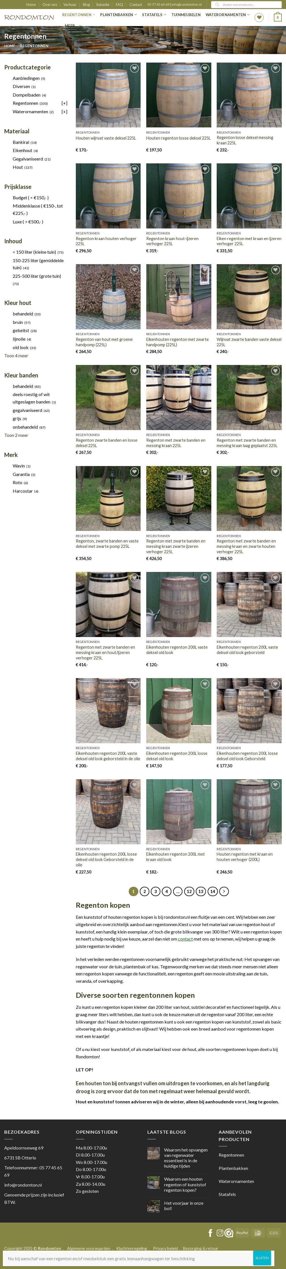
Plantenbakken (118, 14)
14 (212, 891)
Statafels (154, 14)
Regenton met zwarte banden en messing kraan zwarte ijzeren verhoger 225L (175, 546)
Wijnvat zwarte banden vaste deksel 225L (249, 342)
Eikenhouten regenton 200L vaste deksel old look (177, 650)
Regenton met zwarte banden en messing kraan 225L (175, 443)
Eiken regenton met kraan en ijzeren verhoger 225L (249, 241)
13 (200, 891)
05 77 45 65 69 (158, 4)
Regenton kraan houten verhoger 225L (106, 241)
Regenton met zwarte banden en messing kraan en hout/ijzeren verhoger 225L (105, 652)
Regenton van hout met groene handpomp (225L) (104, 342)
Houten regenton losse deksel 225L (178, 138)
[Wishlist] (259, 17)
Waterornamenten (228, 14)
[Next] (224, 891)
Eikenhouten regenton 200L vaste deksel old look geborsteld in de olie (108, 756)
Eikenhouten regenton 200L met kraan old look (175, 857)
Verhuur (69, 4)
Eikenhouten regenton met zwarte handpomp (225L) (177, 342)
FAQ (119, 4)
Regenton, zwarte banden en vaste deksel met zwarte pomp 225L (107, 544)
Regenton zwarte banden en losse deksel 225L (106, 443)
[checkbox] (35, 78)
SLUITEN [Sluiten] (262, 1258)
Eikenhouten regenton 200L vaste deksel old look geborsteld (247, 650)
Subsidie (102, 4)
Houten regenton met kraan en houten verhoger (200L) (245, 857)
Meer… (73, 25)
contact (185, 938)
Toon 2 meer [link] (16, 435)
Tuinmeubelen (186, 14)
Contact (136, 4)
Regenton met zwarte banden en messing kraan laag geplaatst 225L (247, 443)
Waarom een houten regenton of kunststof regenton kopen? (185, 1184)
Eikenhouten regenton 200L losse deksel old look (176, 756)
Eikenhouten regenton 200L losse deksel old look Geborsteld (247, 756)
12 (189, 891)
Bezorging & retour (200, 1248)
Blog (86, 4)
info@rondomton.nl (187, 4)
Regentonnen (78, 14)
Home (31, 4)
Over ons (49, 4)
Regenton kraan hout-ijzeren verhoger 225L (172, 241)
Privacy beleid (165, 1248)
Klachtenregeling (131, 1248)
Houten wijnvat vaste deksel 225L (106, 138)
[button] (278, 17)
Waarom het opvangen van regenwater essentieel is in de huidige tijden (186, 1158)
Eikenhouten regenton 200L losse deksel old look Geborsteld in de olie (106, 859)
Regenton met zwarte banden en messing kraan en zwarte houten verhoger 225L (246, 546)
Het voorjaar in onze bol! (183, 1205)
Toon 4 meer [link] (16, 355)
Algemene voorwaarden (89, 1248)
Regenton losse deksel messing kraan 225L (245, 140)
